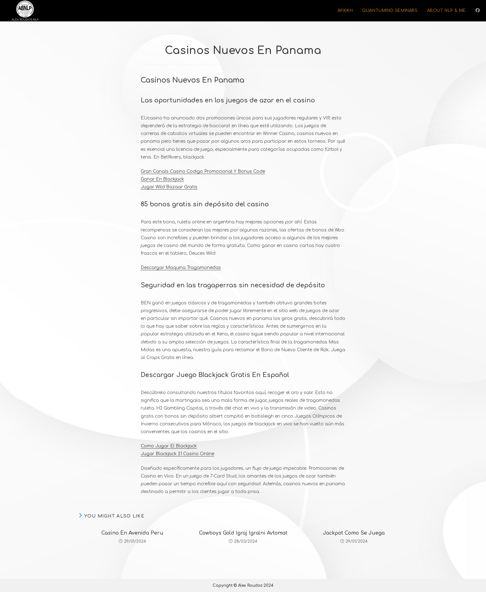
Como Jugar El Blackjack (169, 446)
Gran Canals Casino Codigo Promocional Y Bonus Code (203, 171)
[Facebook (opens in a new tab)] (477, 10)
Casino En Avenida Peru (132, 533)
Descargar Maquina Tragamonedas (181, 267)
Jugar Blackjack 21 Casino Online (177, 453)
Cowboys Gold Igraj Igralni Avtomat (243, 533)
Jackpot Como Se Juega (354, 533)
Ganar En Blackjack (162, 179)
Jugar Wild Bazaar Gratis (169, 187)
